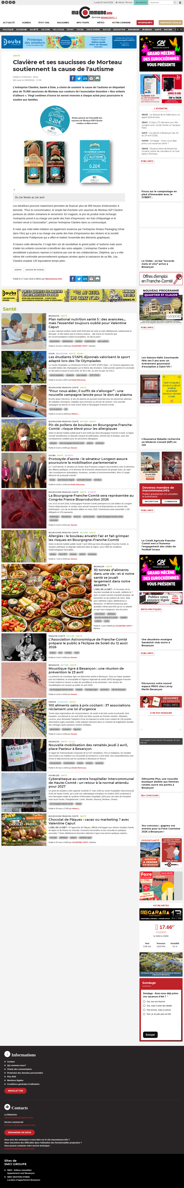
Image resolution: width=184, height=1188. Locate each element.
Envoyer (150, 1034)
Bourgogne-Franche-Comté (63, 387)
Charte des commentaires (19, 1069)
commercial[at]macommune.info (19, 1125)
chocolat (53, 838)
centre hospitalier (56, 375)
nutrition (79, 341)
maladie (124, 618)
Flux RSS (11, 1076)
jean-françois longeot (66, 480)
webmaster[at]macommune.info (19, 1149)
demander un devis (19, 1132)
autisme (18, 269)
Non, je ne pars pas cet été (159, 1014)
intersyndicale (55, 763)
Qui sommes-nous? (16, 1065)
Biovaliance (66, 517)
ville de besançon (118, 690)
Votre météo (161, 905)
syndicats (99, 763)
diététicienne (67, 341)
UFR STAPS (94, 375)
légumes (77, 729)
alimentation (54, 341)
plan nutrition (103, 341)
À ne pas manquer (161, 713)
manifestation (69, 763)
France (52, 702)
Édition (96, 17)
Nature (84, 421)
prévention (105, 690)
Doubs (52, 455)
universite (53, 520)
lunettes (68, 653)
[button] (174, 2)
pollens (90, 443)
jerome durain (89, 517)
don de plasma (55, 409)
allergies (53, 443)
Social (71, 742)
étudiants (70, 375)
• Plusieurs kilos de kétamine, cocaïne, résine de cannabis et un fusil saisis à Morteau (160, 151)
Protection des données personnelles (25, 1073)
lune (60, 653)
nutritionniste (90, 341)
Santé (16, 55)
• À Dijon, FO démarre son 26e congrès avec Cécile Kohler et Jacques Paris (161, 125)
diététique (111, 614)
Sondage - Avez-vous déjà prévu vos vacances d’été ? (160, 995)
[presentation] (141, 729)
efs (66, 409)
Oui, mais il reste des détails (159, 1006)
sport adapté (81, 375)
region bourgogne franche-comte (109, 517)
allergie (53, 554)
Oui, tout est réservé (156, 1001)
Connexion (171, 501)
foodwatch (67, 729)
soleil (76, 653)
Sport (80, 354)
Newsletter (15, 1090)
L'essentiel (161, 108)
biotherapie (54, 517)
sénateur (97, 480)
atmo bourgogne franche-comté (72, 443)
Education (62, 354)
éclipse (52, 653)
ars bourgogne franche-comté (61, 690)
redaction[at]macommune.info (18, 1117)
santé (107, 621)
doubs (52, 480)
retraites (89, 763)
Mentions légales (15, 1080)
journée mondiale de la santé (106, 618)
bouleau (73, 554)
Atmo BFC (63, 554)
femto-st (77, 517)
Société (69, 455)
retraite (80, 763)
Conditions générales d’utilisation (23, 1084)
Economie (62, 702)
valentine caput (85, 838)
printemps (100, 443)
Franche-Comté (57, 636)
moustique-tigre (91, 690)
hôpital (78, 804)
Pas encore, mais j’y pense (159, 1010)
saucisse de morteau (34, 269)
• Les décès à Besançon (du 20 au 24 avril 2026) (160, 134)
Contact (11, 1062)
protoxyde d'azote (84, 480)
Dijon (52, 354)
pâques (73, 838)
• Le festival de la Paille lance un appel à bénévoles (161, 116)
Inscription (151, 501)
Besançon (54, 316)
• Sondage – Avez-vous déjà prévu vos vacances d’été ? (159, 142)
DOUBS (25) (54, 775)
